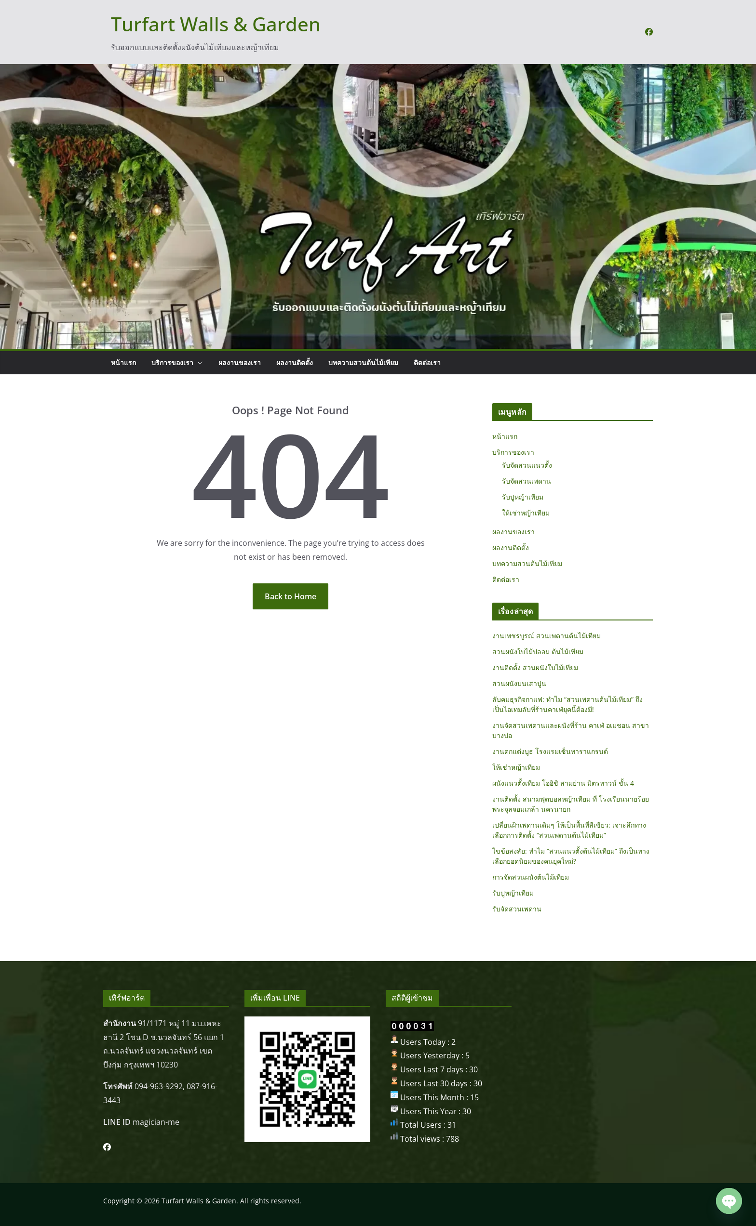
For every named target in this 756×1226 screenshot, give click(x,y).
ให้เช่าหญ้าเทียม (526, 512)
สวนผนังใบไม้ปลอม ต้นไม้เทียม (537, 651)
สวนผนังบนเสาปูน (519, 683)
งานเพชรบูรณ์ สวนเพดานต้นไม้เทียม (546, 635)
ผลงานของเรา (239, 362)
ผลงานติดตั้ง (294, 362)
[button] (198, 362)
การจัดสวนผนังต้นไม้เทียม (530, 877)
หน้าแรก (123, 362)
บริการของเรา (172, 362)
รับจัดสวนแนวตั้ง (527, 465)
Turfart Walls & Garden (216, 24)
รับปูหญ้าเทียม (522, 496)
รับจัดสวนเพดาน (526, 481)
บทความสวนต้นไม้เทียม (363, 362)
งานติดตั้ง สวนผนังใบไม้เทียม (535, 667)
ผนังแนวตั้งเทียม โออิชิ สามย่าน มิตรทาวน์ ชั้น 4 (563, 783)
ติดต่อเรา (427, 362)
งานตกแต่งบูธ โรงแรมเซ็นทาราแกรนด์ (550, 751)
